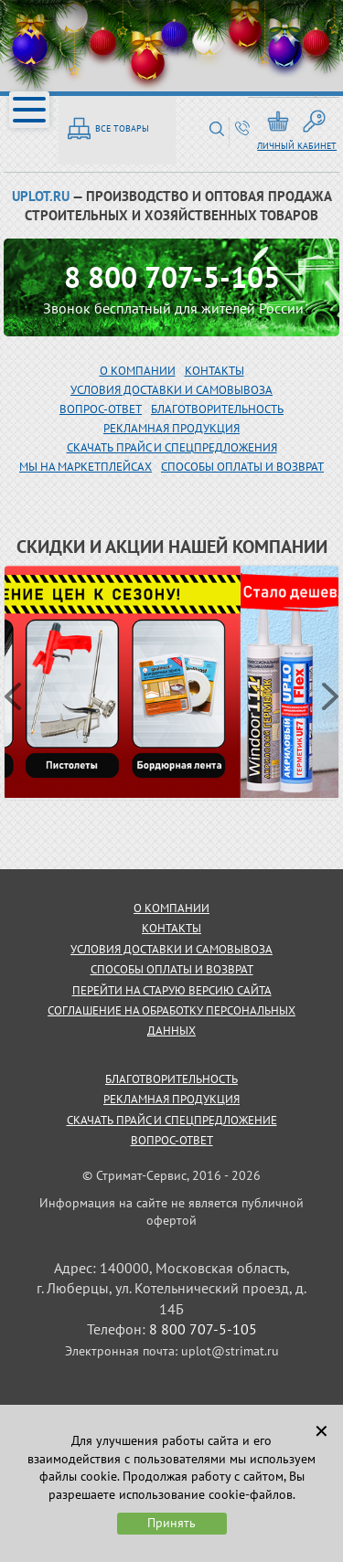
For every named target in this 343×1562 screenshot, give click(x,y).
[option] (172, 682)
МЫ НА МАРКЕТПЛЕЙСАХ (85, 466)
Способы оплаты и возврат (242, 466)
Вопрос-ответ (172, 1140)
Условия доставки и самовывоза (171, 390)
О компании (138, 370)
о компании (171, 908)
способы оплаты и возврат (172, 969)
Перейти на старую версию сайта (172, 990)
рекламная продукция (171, 428)
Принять (171, 1522)
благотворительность (217, 409)
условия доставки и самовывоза (171, 949)
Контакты (214, 370)
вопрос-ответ (100, 409)
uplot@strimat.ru (230, 1351)
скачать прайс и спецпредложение (172, 1120)
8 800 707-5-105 (172, 277)
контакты (171, 928)
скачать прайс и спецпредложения (172, 447)
